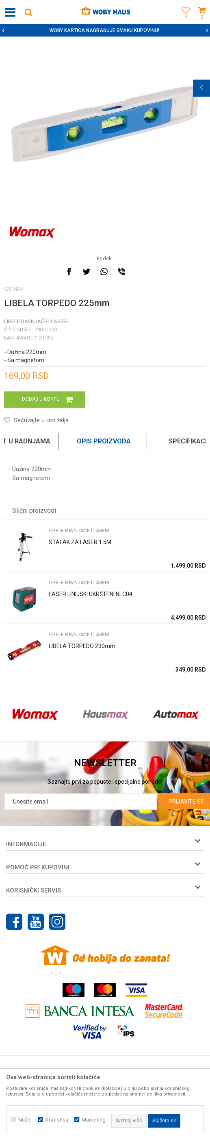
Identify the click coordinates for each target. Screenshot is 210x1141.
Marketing (94, 1120)
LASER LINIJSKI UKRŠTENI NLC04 (90, 594)
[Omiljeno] (184, 21)
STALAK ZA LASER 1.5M (80, 542)
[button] (28, 12)
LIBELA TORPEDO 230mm (82, 646)
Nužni (25, 1120)
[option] (105, 30)
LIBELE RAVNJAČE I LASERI (36, 321)
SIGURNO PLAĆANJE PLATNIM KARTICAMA (104, 30)
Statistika (56, 1120)
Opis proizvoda (104, 441)
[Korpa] (202, 21)
